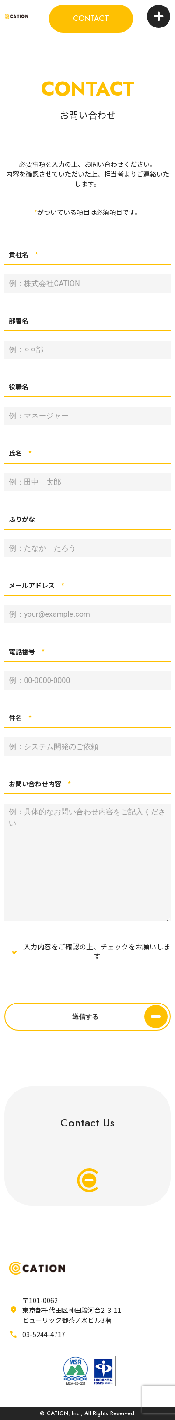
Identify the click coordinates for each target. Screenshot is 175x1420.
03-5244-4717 (43, 1334)
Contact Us (87, 1153)
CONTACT (91, 18)
